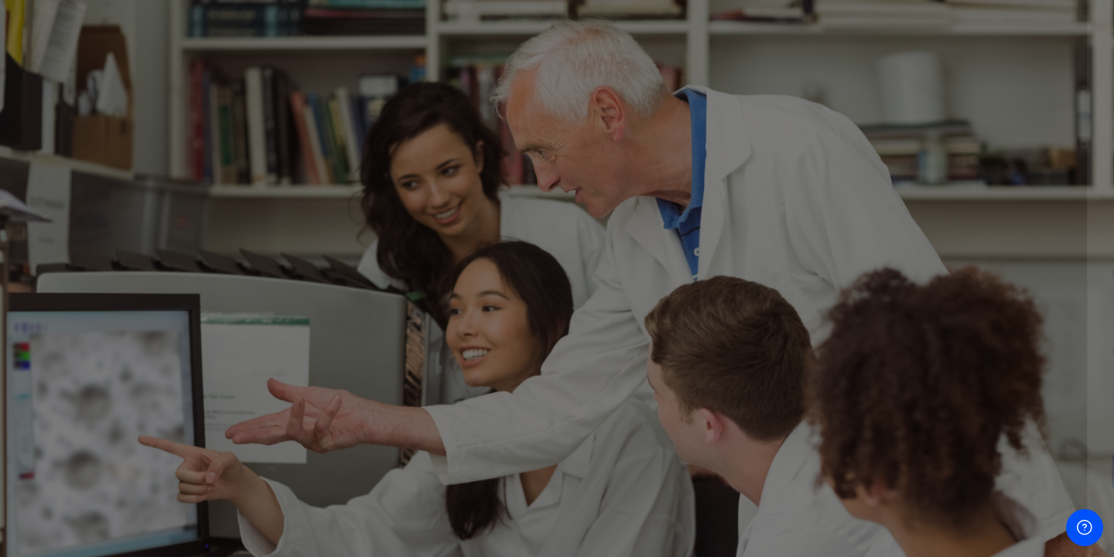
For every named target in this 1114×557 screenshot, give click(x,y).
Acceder (951, 470)
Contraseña (844, 351)
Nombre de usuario (865, 273)
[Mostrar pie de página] (1084, 527)
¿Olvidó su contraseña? (1035, 426)
